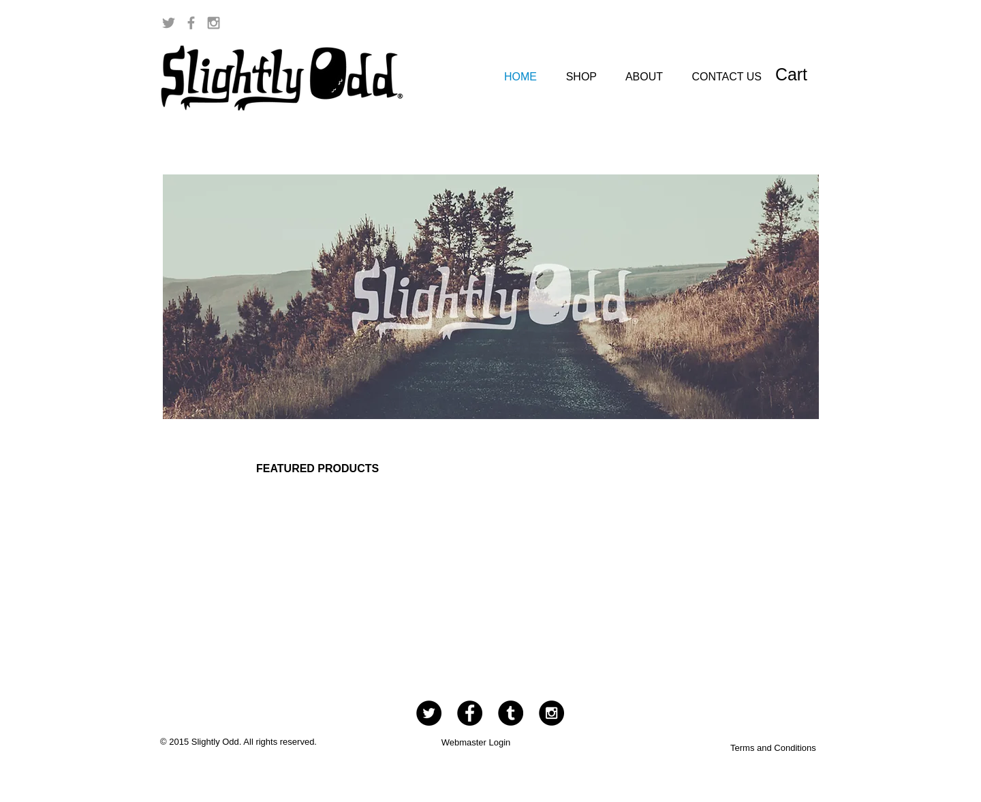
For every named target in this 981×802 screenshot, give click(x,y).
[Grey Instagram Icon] (213, 22)
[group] (496, 561)
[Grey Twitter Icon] (168, 22)
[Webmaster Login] (475, 743)
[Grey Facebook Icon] (191, 22)
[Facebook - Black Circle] (469, 713)
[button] (803, 74)
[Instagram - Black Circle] (551, 713)
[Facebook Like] (777, 23)
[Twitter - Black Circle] (428, 713)
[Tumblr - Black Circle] (510, 713)
